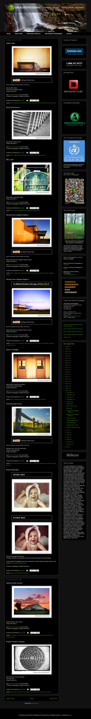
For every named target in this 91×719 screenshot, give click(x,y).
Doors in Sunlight (12, 350)
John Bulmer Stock (26, 103)
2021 (66, 358)
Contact (68, 33)
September (70, 399)
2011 (66, 381)
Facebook (66, 264)
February (69, 441)
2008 (66, 388)
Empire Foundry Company (15, 641)
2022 (66, 356)
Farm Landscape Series (26, 635)
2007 (11, 103)
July (68, 430)
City (24, 692)
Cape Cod (20, 463)
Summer (43, 155)
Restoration (26, 573)
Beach (15, 463)
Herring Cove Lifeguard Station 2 (17, 279)
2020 (66, 360)
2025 (66, 349)
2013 (66, 376)
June (68, 432)
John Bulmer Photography (53, 33)
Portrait (15, 573)
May (68, 435)
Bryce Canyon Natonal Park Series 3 (73, 329)
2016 (66, 369)
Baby (11, 573)
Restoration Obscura (33, 33)
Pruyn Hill (50, 635)
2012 (66, 379)
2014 (66, 374)
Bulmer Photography (14, 94)
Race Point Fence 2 (13, 107)
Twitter (65, 269)
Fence (30, 463)
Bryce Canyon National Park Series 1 (73, 334)
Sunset (13, 637)
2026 (66, 346)
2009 (66, 386)
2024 (66, 351)
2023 (66, 353)
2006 (66, 447)
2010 (66, 383)
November (70, 394)
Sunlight (51, 273)
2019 (66, 363)
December (70, 392)
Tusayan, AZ (67, 337)
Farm (18, 635)
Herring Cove (17, 103)
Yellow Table (10, 43)
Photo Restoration (12, 470)
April (68, 437)
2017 (66, 367)
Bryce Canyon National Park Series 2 (73, 331)
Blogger (70, 715)
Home (9, 33)
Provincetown (44, 103)
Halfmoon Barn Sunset (14, 583)
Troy (45, 692)
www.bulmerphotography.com (18, 563)
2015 (66, 372)
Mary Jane (10, 159)
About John (19, 33)
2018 (66, 365)
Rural (34, 210)
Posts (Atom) (35, 703)
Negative (27, 692)
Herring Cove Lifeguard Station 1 (17, 215)
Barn (15, 635)
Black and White (22, 155)
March (68, 439)
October (69, 397)
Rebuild (20, 573)
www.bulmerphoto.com (74, 316)
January (69, 444)
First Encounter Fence (14, 404)
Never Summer (28, 210)
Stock (49, 103)
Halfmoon (36, 635)
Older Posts (53, 698)
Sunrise (54, 103)
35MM (15, 155)
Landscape (24, 273)
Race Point (37, 155)
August (69, 401)
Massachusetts (36, 103)
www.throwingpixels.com (70, 274)
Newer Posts (10, 698)
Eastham (26, 463)
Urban (49, 692)
